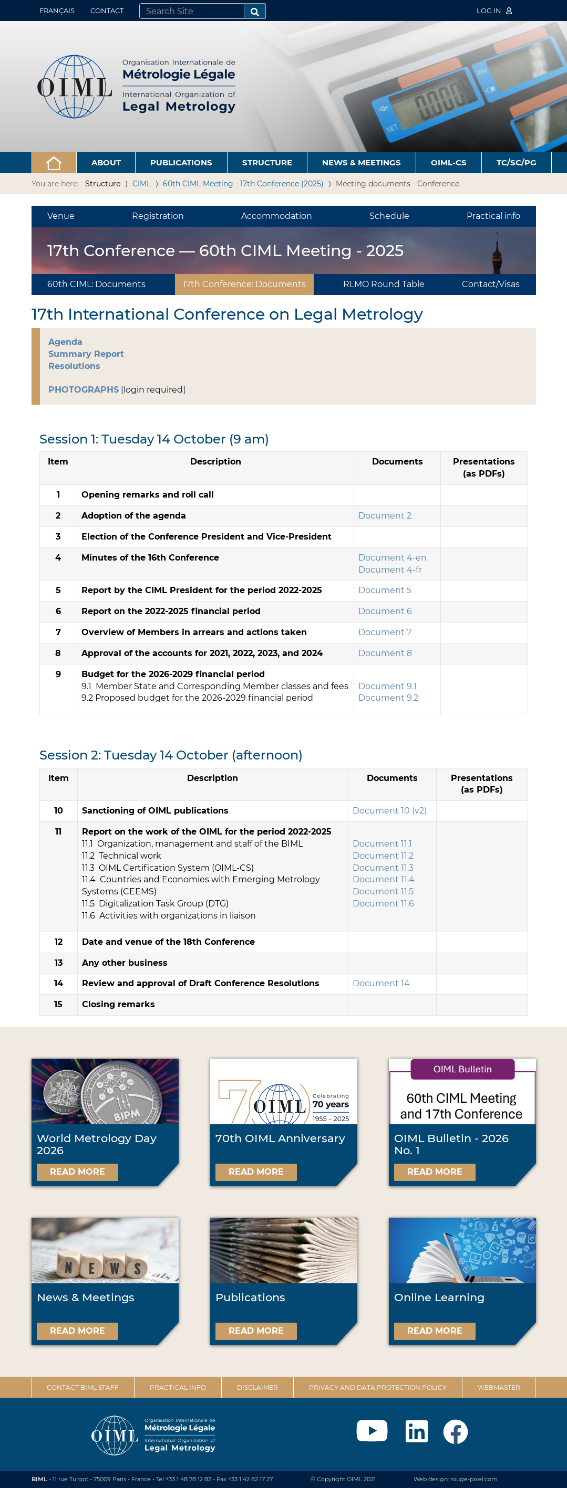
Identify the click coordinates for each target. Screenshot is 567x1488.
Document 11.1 (382, 844)
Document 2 (384, 516)
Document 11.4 (384, 879)
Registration (158, 216)
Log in (494, 10)
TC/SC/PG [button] (517, 162)
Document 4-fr (390, 570)
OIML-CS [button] (449, 162)
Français (57, 10)
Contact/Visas (491, 284)
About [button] (106, 162)
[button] (54, 162)
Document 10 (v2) (390, 811)
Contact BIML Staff (83, 1387)
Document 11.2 (383, 856)
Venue (61, 216)
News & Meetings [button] (361, 162)
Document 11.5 (383, 891)
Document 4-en (392, 558)
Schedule (389, 216)
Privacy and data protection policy (378, 1387)
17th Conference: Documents (244, 284)
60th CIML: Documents (96, 284)
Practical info (493, 216)
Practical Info (178, 1387)
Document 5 (384, 590)
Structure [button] (267, 162)
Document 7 (384, 632)
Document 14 (381, 983)
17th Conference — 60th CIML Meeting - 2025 (225, 250)
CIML (141, 183)
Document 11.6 (383, 904)
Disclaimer (257, 1387)
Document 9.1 (387, 686)
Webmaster (499, 1387)
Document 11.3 (383, 868)
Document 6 (385, 611)
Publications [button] (181, 162)
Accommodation (276, 216)
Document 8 (385, 653)
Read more (77, 1172)
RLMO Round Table (384, 284)
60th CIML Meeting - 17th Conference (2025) (243, 183)
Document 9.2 (388, 698)
